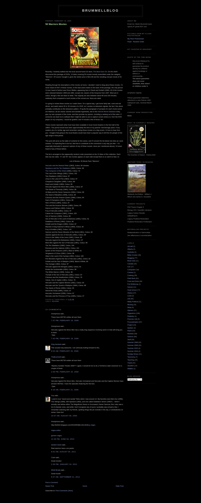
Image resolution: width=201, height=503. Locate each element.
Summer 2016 (132, 351)
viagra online (56, 430)
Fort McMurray (132, 284)
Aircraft (130, 246)
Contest (130, 272)
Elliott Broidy (55, 470)
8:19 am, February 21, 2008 (64, 390)
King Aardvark (56, 344)
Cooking (130, 275)
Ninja (129, 307)
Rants (129, 331)
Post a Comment (51, 482)
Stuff (129, 339)
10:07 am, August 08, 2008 (64, 416)
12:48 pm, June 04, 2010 (62, 439)
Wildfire (130, 369)
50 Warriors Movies (56, 24)
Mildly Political (132, 302)
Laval (129, 296)
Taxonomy (131, 357)
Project (130, 325)
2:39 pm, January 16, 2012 (64, 464)
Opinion (130, 310)
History (130, 293)
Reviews (55, 301)
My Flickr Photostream (135, 39)
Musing (130, 305)
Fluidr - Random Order (135, 42)
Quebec (130, 328)
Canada (130, 264)
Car (128, 267)
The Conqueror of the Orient (55, 171)
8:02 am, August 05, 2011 (63, 452)
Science (130, 337)
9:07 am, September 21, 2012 (65, 477)
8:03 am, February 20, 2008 (64, 351)
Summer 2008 (132, 342)
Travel (129, 363)
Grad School (132, 290)
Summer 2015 (132, 348)
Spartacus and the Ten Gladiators (57, 168)
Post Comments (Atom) (64, 491)
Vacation (130, 366)
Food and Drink (133, 281)
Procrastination (133, 322)
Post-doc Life (132, 319)
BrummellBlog (100, 10)
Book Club (131, 261)
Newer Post (49, 486)
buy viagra (91, 425)
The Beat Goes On (100, 72)
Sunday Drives (132, 354)
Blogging (130, 258)
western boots (56, 445)
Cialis (53, 457)
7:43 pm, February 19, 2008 (65, 338)
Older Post (120, 486)
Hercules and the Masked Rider (57, 165)
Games (130, 287)
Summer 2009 (132, 345)
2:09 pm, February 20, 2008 (65, 372)
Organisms (131, 313)
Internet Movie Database (107, 112)
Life (128, 299)
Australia (130, 252)
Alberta (130, 249)
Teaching (130, 360)
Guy (52, 395)
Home (85, 486)
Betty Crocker (132, 255)
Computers (131, 270)
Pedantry (130, 316)
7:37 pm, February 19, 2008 (65, 320)
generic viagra (56, 436)
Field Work (131, 278)
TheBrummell (56, 357)
